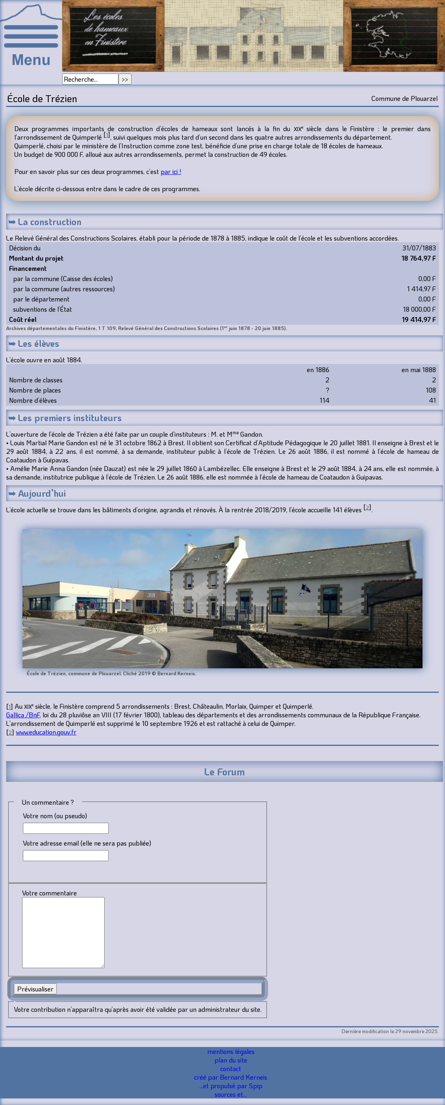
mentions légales (231, 1051)
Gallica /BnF (23, 714)
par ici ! (171, 171)
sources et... (231, 1094)
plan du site (231, 1060)
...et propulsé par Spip (230, 1085)
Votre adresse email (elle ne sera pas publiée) (87, 843)
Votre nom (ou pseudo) (55, 815)
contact (230, 1068)
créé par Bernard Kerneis (230, 1077)
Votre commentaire (49, 892)
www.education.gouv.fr (46, 732)
